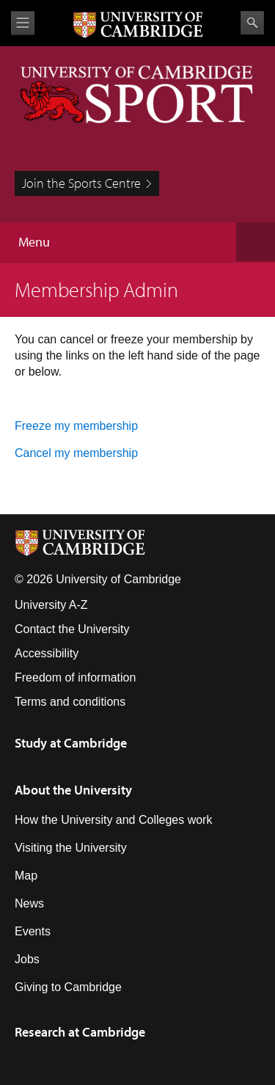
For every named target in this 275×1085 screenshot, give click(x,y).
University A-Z (51, 605)
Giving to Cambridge (68, 987)
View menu (22, 23)
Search (252, 22)
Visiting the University (71, 847)
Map (26, 875)
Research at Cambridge (80, 1031)
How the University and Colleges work (113, 820)
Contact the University (72, 629)
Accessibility (46, 653)
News (29, 903)
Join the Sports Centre (81, 183)
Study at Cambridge (71, 742)
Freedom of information (75, 677)
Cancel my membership (76, 453)
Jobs (27, 959)
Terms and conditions (70, 701)
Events (33, 931)
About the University (73, 789)
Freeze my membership (76, 426)
